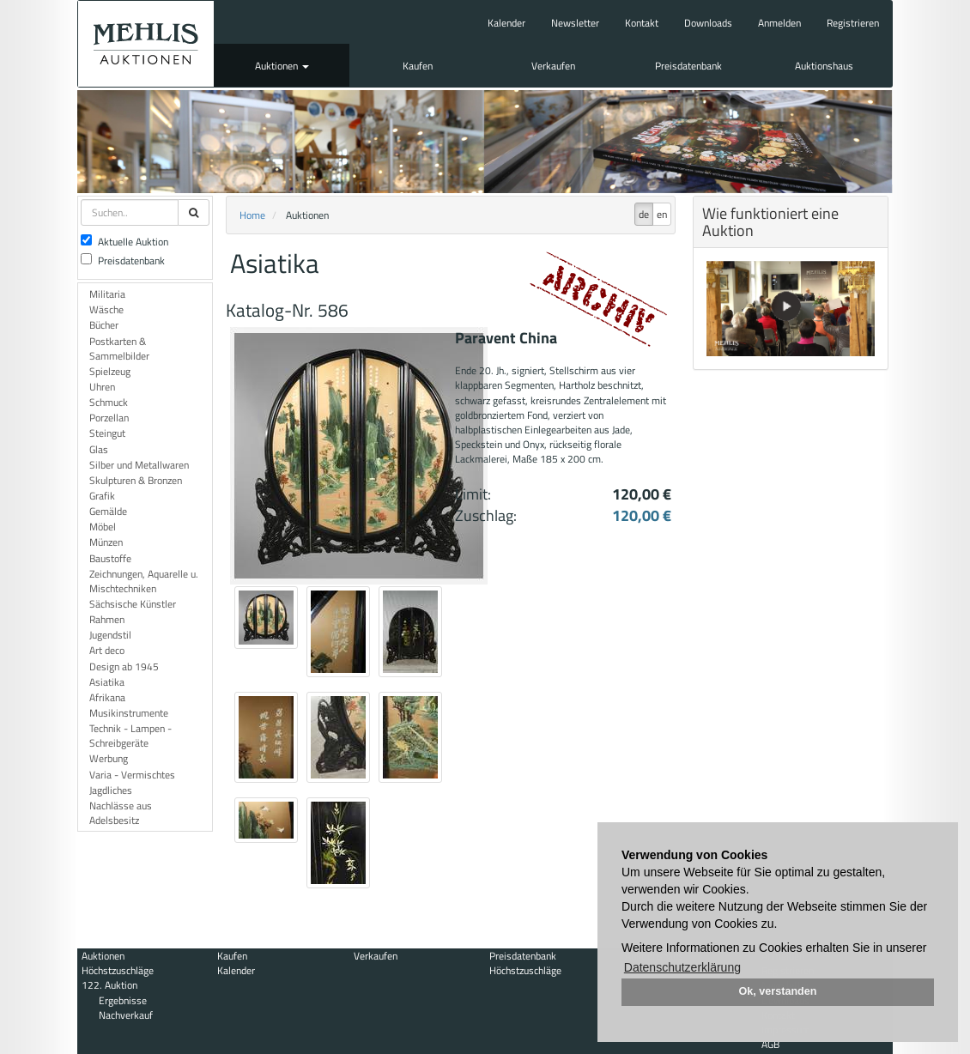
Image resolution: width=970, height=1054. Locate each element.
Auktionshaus (824, 66)
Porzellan (109, 417)
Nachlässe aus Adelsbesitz (120, 812)
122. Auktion (109, 985)
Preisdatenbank (688, 66)
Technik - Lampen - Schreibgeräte (130, 735)
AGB (770, 1044)
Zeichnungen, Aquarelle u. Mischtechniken (143, 581)
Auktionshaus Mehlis (146, 44)
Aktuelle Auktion (124, 241)
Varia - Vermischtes (132, 774)
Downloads (708, 23)
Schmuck (108, 402)
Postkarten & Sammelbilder (119, 348)
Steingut (107, 433)
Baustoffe (110, 558)
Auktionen (282, 66)
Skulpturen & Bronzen (135, 480)
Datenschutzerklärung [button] (682, 967)
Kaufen (418, 66)
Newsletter (575, 23)
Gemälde (108, 511)
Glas (98, 449)
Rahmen (106, 619)
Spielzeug (109, 371)
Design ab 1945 (124, 666)
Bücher (103, 325)
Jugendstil (110, 635)
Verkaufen (553, 66)
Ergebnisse (123, 1000)
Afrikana (107, 697)
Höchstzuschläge (118, 970)
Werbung (108, 758)
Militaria (107, 294)
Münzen (106, 542)
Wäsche (106, 309)
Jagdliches (110, 790)
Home (252, 215)
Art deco (106, 650)
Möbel (102, 526)
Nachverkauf (126, 1015)
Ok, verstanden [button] (778, 991)
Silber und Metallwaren (139, 465)
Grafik (102, 496)
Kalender (506, 23)
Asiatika (106, 682)
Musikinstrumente (128, 713)
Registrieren (853, 23)
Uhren (102, 387)
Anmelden (779, 23)
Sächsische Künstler (132, 604)
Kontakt (641, 23)
